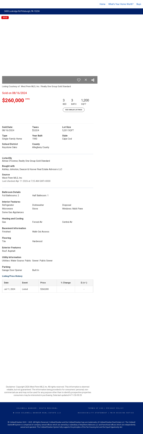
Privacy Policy (115, 408)
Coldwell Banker (27, 408)
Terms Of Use (96, 408)
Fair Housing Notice (122, 413)
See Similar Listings (73, 110)
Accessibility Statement (92, 413)
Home (102, 4)
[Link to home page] (3, 4)
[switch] (78, 80)
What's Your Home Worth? (120, 4)
